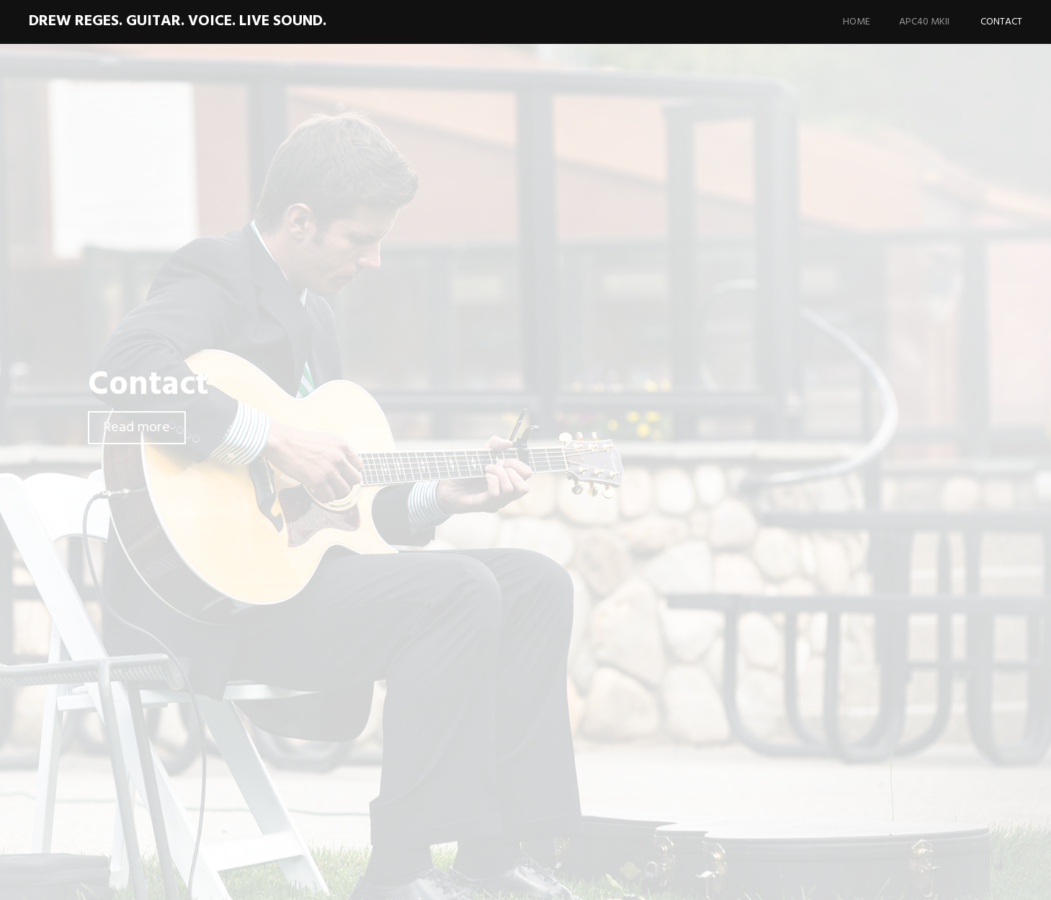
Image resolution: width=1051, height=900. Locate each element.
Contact (1001, 22)
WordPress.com (987, 878)
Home (856, 22)
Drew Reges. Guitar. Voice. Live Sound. (177, 21)
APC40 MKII (924, 22)
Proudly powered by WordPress (788, 878)
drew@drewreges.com (321, 671)
